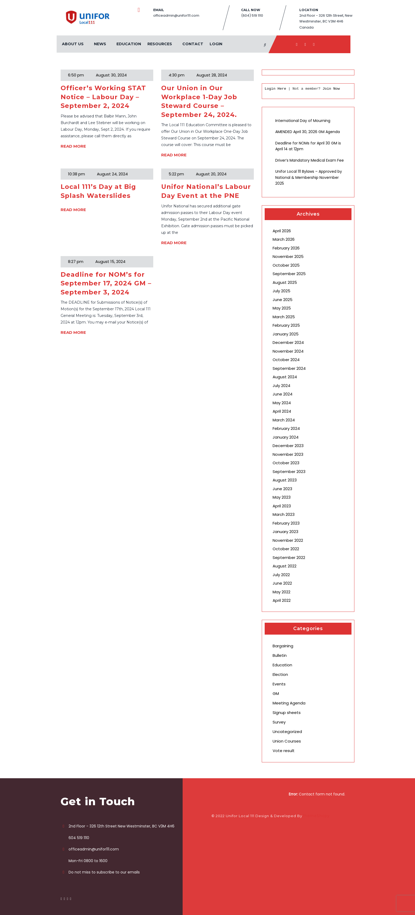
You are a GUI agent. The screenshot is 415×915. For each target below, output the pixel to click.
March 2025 (284, 317)
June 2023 (282, 488)
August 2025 (285, 282)
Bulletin (280, 655)
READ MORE (73, 146)
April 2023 (282, 506)
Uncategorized (287, 731)
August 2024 (285, 377)
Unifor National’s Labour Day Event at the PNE (206, 191)
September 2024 (289, 368)
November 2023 (288, 454)
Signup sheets (287, 712)
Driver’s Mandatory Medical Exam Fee (309, 160)
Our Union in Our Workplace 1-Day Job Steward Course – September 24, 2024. (199, 101)
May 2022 (281, 592)
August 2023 (285, 480)
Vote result (284, 750)
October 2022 (286, 549)
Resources (159, 44)
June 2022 (282, 583)
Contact (192, 44)
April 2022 (282, 600)
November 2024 (288, 351)
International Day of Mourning (302, 120)
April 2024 (282, 411)
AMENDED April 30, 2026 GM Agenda (307, 131)
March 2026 (284, 239)
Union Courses (287, 741)
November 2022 (288, 540)
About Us (73, 44)
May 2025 (282, 308)
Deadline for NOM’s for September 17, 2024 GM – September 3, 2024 (106, 283)
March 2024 (284, 420)
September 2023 (289, 471)
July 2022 (281, 574)
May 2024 (282, 403)
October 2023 (286, 463)
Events (279, 684)
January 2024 (286, 437)
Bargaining (283, 646)
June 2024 (282, 394)
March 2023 (284, 514)
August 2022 (284, 566)
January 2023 (285, 531)
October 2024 (286, 359)
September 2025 (289, 273)
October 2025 (286, 265)
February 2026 (286, 248)
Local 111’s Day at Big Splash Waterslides (98, 191)
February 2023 (286, 523)
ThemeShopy (316, 815)
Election (280, 674)
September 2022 (289, 557)
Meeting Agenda (289, 703)
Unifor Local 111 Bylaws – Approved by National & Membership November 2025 (308, 177)
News (100, 44)
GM (276, 693)
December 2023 (288, 445)
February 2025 (286, 325)
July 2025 (281, 291)
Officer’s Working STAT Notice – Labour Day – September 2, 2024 (103, 97)
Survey (279, 722)
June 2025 (282, 299)
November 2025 (288, 256)
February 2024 (286, 428)
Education (128, 44)
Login (216, 44)
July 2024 (281, 385)
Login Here (275, 89)
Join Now (331, 89)
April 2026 (282, 231)
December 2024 (288, 342)
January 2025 (286, 334)
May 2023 (282, 497)
